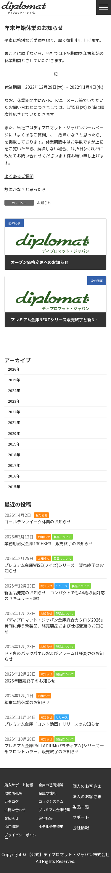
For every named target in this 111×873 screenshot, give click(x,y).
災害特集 (45, 818)
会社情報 (81, 827)
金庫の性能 (47, 793)
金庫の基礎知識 (50, 785)
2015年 (14, 486)
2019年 (14, 444)
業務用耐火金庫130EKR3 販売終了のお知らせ (48, 543)
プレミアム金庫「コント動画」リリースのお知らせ (51, 724)
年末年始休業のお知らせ (27, 702)
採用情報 (11, 827)
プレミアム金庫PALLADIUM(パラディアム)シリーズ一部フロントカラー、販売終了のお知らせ (54, 748)
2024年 (14, 390)
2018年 (14, 454)
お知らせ (44, 202)
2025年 (14, 380)
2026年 (14, 369)
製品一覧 (81, 807)
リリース (62, 586)
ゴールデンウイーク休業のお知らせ (37, 522)
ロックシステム (50, 801)
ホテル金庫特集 (50, 827)
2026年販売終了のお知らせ (29, 681)
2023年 (14, 401)
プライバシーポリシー (20, 837)
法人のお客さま (87, 796)
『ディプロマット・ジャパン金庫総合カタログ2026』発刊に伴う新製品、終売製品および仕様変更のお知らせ (54, 626)
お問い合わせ (15, 810)
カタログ (11, 801)
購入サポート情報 (18, 785)
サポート (81, 817)
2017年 (14, 465)
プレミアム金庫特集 (54, 810)
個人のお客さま (87, 786)
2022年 (14, 411)
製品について (62, 537)
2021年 (14, 422)
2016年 (14, 476)
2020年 (14, 433)
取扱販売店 (13, 793)
